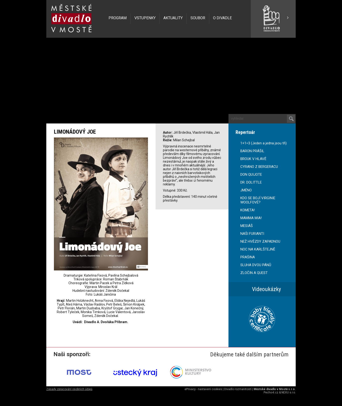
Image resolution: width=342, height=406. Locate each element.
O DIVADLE (222, 18)
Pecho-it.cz (271, 392)
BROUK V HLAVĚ (253, 159)
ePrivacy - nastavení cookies (203, 389)
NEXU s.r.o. (288, 392)
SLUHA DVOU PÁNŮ (255, 265)
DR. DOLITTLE (251, 182)
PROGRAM (118, 18)
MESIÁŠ (246, 226)
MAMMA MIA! (251, 218)
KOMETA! (247, 210)
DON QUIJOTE (251, 174)
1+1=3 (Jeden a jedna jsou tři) (263, 143)
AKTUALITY (173, 18)
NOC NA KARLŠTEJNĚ (257, 249)
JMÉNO (246, 190)
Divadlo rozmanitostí (238, 389)
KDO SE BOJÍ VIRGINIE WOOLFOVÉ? (257, 200)
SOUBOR (197, 18)
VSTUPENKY (145, 18)
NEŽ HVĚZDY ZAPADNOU (260, 241)
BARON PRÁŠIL (252, 151)
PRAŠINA (247, 257)
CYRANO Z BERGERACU (259, 167)
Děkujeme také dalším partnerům (249, 354)
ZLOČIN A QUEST (254, 273)
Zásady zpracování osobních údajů (69, 389)
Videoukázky (266, 289)
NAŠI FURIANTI (252, 233)
